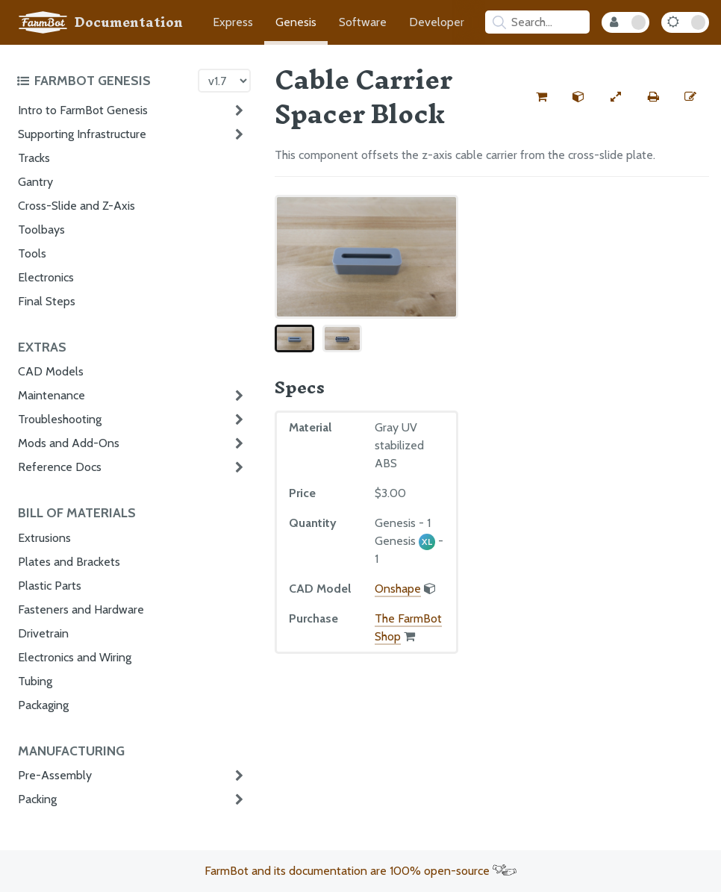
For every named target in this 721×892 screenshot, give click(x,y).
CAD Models (51, 371)
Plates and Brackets (69, 562)
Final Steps (46, 301)
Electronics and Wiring (74, 657)
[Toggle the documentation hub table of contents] (103, 80)
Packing (37, 799)
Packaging (43, 705)
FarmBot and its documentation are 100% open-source (360, 871)
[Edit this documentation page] (690, 97)
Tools (32, 253)
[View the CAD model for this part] (578, 97)
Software (363, 22)
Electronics (46, 277)
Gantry (35, 182)
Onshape (398, 588)
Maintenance (51, 395)
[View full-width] (615, 97)
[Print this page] (653, 97)
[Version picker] (224, 81)
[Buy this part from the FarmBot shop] (541, 97)
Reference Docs (60, 467)
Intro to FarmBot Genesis (83, 110)
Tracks (34, 158)
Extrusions (44, 538)
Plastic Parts (49, 585)
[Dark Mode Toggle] (685, 22)
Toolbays (41, 229)
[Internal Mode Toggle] (625, 22)
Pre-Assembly (55, 775)
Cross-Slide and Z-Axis (76, 206)
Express (233, 22)
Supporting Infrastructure (82, 134)
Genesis (295, 22)
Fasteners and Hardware (81, 609)
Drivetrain (43, 633)
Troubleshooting (60, 419)
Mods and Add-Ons (68, 443)
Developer (436, 22)
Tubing (35, 681)
